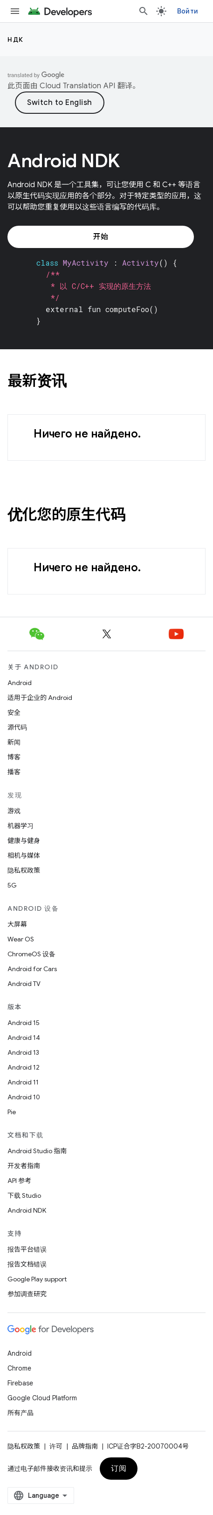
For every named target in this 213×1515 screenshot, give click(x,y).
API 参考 (19, 1180)
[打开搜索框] (143, 11)
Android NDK (26, 1210)
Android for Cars (32, 969)
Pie (11, 1112)
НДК (15, 39)
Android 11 (23, 1082)
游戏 (14, 811)
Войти (187, 11)
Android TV (24, 984)
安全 (14, 712)
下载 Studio (24, 1195)
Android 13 (23, 1052)
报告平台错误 (27, 1249)
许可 (55, 1446)
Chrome (19, 1368)
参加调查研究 (27, 1294)
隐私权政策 (23, 870)
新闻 (14, 742)
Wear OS (20, 939)
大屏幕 (17, 924)
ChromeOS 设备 (31, 954)
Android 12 (23, 1067)
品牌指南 (85, 1446)
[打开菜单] (15, 11)
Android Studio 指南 (37, 1151)
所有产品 (20, 1413)
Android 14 (23, 1037)
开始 (100, 237)
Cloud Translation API (77, 86)
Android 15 (23, 1023)
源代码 (17, 727)
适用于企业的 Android (39, 697)
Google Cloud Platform (42, 1398)
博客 (14, 757)
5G (12, 885)
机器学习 (20, 826)
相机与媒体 (23, 855)
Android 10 (23, 1097)
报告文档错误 (27, 1264)
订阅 (118, 1468)
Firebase (20, 1383)
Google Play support (37, 1279)
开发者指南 (23, 1166)
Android (19, 683)
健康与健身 (23, 840)
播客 (14, 772)
